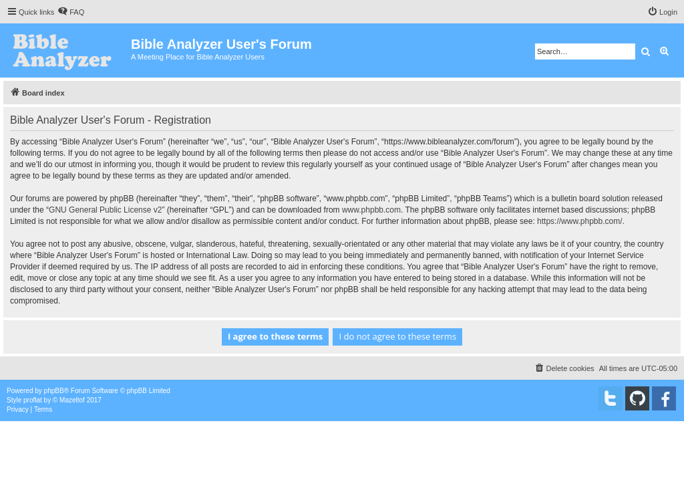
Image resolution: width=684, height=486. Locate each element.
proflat (32, 400)
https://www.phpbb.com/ (579, 221)
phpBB (54, 390)
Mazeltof (72, 400)
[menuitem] (70, 12)
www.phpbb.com (371, 210)
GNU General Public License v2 (105, 210)
